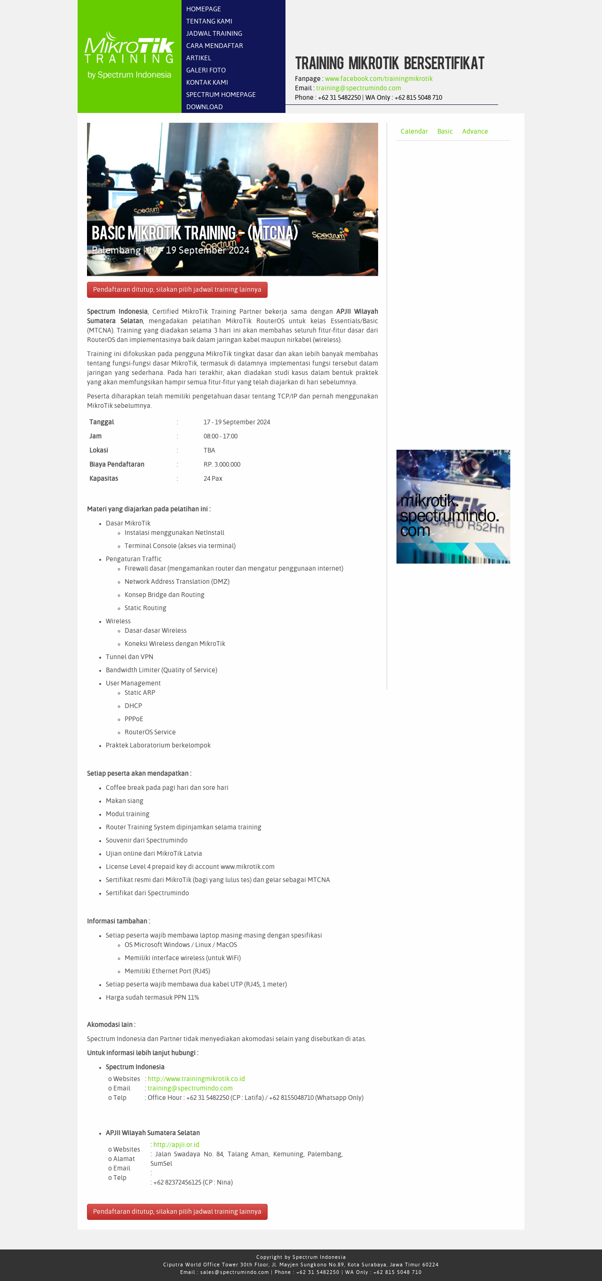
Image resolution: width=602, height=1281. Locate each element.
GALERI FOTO (206, 70)
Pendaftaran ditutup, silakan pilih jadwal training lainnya (177, 289)
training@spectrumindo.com (358, 88)
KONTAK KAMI (207, 83)
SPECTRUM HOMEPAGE (221, 95)
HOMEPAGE (203, 9)
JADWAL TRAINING (214, 34)
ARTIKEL (198, 58)
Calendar (414, 131)
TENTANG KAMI (209, 21)
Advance (475, 131)
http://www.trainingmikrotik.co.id (196, 1079)
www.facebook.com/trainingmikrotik (379, 79)
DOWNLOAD (204, 107)
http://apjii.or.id (176, 1145)
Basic (445, 131)
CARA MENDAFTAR (214, 46)
